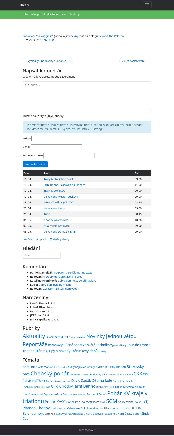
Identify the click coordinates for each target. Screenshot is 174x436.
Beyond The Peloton (111, 36)
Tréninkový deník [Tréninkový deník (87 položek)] (85, 351)
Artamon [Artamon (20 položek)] (44, 367)
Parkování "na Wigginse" (38, 36)
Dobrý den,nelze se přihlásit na (77, 281)
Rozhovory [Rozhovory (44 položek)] (55, 345)
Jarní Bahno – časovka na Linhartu (65, 185)
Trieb (47, 214)
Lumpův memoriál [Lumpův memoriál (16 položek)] (33, 394)
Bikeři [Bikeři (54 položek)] (50, 337)
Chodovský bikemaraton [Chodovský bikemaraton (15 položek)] (120, 374)
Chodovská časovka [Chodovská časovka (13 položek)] (79, 375)
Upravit (42, 239)
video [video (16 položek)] (96, 409)
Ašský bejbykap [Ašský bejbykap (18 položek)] (77, 367)
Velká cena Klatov (55, 208)
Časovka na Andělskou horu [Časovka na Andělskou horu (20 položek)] (74, 414)
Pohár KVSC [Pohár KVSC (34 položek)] (55, 402)
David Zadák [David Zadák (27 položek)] (81, 381)
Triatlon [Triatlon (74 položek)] (29, 351)
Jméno (27, 138)
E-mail (26, 146)
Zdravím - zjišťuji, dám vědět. (61, 289)
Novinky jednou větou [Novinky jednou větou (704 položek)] (111, 336)
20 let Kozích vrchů (133, 61)
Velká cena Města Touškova (61, 197)
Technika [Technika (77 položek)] (103, 345)
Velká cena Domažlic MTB (60, 232)
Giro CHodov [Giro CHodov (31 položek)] (62, 386)
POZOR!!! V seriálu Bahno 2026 (73, 273)
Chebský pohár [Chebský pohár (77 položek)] (50, 373)
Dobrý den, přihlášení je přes (64, 277)
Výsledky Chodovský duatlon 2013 (49, 61)
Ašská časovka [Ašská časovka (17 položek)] (58, 367)
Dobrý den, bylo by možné (55, 285)
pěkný (74, 36)
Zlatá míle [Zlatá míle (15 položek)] (50, 414)
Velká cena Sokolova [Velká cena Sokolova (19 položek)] (79, 409)
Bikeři (24, 5)
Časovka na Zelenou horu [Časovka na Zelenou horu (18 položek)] (108, 414)
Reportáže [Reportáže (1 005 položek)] (35, 344)
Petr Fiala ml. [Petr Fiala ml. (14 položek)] (79, 394)
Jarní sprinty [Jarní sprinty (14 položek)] (102, 387)
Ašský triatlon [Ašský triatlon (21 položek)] (117, 367)
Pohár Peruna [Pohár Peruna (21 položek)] (75, 402)
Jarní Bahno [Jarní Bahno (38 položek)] (85, 386)
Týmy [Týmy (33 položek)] (102, 351)
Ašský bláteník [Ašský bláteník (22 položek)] (97, 367)
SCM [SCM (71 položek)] (111, 401)
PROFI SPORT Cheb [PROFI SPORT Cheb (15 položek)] (95, 402)
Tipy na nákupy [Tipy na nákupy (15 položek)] (118, 345)
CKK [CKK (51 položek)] (137, 374)
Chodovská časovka (56, 220)
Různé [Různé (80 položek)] (68, 345)
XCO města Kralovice (57, 226)
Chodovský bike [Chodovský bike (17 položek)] (97, 375)
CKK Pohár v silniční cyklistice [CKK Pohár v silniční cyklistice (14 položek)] (56, 381)
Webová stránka (33, 155)
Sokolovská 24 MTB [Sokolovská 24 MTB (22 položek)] (131, 402)
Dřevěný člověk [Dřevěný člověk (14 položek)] (120, 381)
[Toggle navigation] (147, 4)
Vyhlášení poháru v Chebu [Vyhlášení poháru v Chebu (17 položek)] (115, 409)
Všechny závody (62, 239)
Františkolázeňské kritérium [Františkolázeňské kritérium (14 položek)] (36, 387)
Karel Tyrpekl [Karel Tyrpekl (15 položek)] (115, 387)
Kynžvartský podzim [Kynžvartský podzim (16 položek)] (134, 387)
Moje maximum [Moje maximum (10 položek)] (78, 337)
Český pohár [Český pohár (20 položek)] (133, 414)
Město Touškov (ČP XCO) (59, 202)
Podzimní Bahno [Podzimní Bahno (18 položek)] (96, 394)
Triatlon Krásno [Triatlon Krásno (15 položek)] (58, 408)
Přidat (28, 239)
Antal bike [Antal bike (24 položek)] (30, 367)
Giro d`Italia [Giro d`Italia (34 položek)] (62, 337)
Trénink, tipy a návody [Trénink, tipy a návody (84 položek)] (52, 351)
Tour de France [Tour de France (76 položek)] (138, 345)
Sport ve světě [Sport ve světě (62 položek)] (84, 345)
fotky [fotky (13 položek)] (131, 381)
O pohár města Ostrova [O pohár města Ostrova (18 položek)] (58, 394)
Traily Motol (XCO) (55, 191)
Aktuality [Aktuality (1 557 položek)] (34, 336)
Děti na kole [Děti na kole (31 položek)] (102, 380)
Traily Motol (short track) (59, 179)
